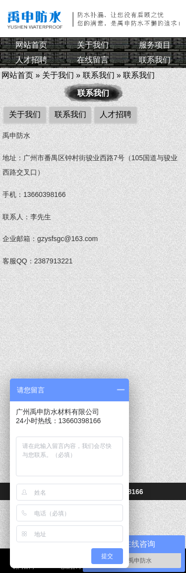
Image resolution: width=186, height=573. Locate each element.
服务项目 (155, 45)
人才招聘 (31, 60)
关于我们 (93, 45)
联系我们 (155, 60)
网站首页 (31, 45)
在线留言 (93, 60)
